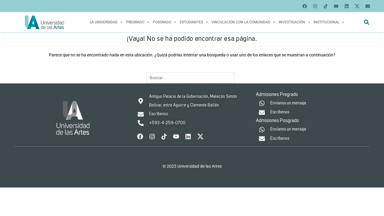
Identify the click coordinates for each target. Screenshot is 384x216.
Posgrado (165, 22)
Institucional (329, 22)
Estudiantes (194, 22)
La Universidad (106, 22)
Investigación (294, 22)
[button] (366, 22)
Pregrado (138, 22)
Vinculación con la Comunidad (244, 22)
